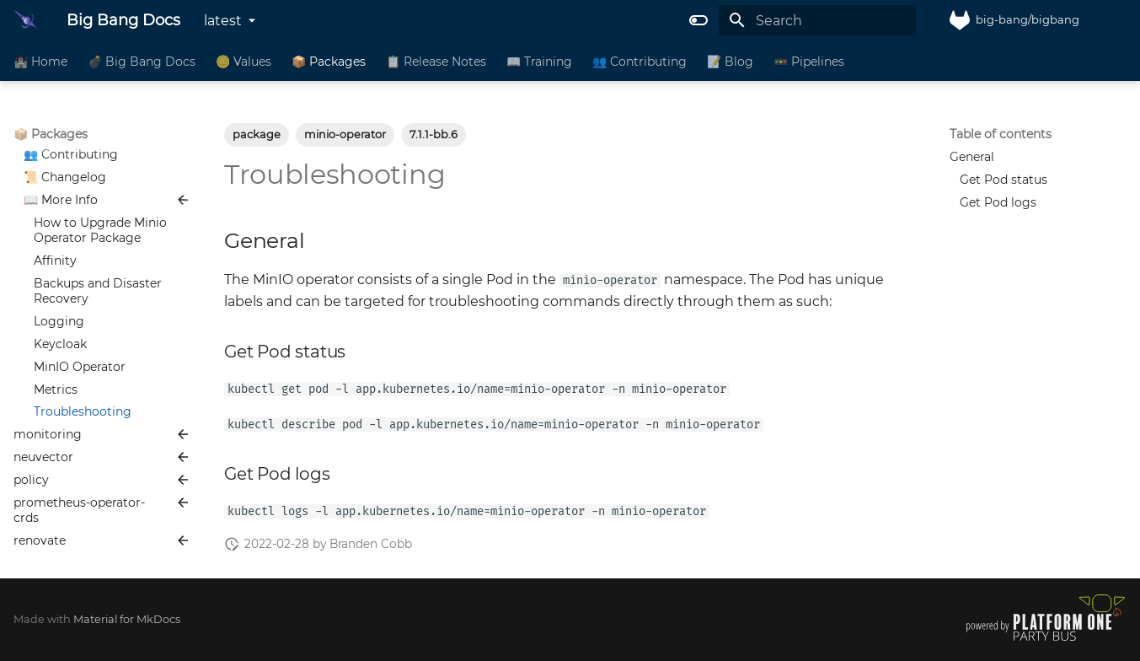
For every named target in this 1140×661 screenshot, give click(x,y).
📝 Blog (730, 61)
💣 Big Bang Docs (141, 61)
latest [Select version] (223, 21)
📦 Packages (329, 61)
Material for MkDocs (126, 619)
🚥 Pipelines (808, 61)
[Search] (817, 20)
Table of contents (1001, 134)
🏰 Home (40, 61)
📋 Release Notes (436, 61)
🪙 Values (243, 61)
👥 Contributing (639, 61)
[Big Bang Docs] (26, 20)
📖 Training (539, 61)
